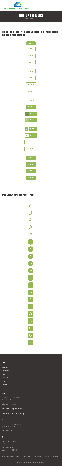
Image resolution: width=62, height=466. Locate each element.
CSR (3, 381)
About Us (5, 367)
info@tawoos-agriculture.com (12, 409)
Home (26, 19)
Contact (4, 385)
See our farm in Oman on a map (13, 414)
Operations (6, 371)
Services (5, 378)
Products (5, 374)
